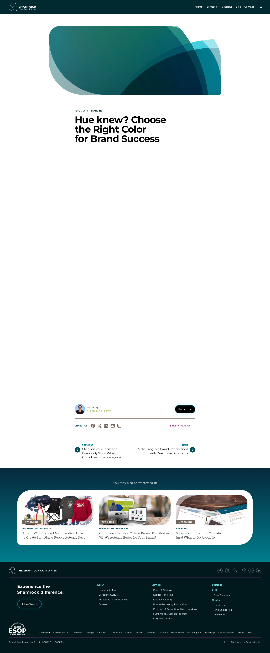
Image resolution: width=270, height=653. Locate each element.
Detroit (139, 632)
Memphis (150, 632)
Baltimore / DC (61, 632)
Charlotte (77, 632)
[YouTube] (258, 570)
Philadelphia (194, 632)
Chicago (90, 632)
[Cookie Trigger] (59, 642)
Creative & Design (163, 599)
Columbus (117, 632)
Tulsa (250, 632)
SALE (32, 642)
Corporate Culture (109, 594)
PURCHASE (45, 642)
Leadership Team (108, 590)
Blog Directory (222, 595)
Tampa (240, 632)
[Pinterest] (243, 570)
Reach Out (220, 614)
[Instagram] (227, 570)
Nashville (163, 632)
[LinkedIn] (251, 570)
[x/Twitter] (235, 570)
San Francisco (226, 632)
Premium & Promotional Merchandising (175, 609)
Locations (219, 605)
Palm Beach (178, 632)
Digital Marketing (163, 594)
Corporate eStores (163, 618)
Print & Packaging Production (170, 604)
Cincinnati (103, 632)
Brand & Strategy (162, 590)
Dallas (129, 632)
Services (212, 6)
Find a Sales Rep (223, 609)
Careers (103, 604)
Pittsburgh (209, 632)
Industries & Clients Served (113, 599)
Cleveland (45, 632)
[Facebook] (220, 570)
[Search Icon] (261, 7)
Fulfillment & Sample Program (170, 613)
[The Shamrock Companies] (23, 7)
